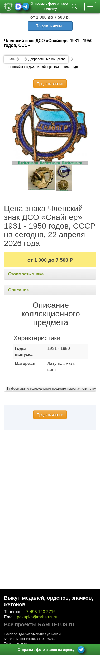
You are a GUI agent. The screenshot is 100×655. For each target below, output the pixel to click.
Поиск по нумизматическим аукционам (32, 634)
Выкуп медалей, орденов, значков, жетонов (48, 601)
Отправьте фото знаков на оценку (49, 5)
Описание (18, 290)
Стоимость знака (26, 274)
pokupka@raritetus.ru (37, 617)
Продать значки (50, 84)
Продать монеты (16, 644)
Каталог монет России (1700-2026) (29, 639)
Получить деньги (50, 26)
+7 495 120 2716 (40, 611)
